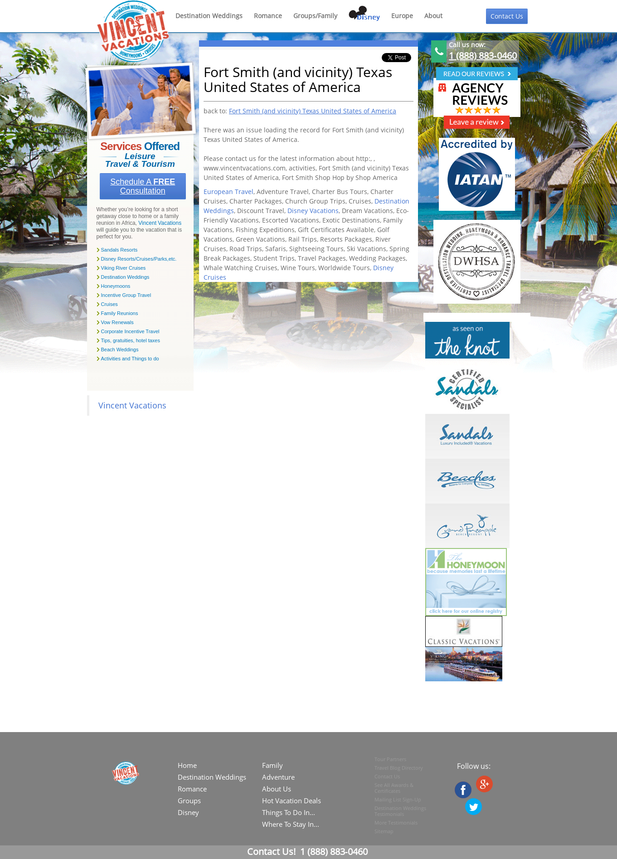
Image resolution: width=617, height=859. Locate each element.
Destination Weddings (209, 15)
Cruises (109, 304)
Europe (402, 15)
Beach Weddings (120, 349)
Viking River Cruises (123, 268)
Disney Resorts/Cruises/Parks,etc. (139, 259)
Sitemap (384, 831)
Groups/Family (315, 15)
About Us (276, 788)
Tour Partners (390, 759)
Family (272, 765)
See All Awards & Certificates (393, 787)
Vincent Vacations (159, 223)
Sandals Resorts (119, 249)
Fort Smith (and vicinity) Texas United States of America (312, 111)
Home (187, 765)
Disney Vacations (313, 210)
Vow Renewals (117, 322)
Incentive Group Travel (126, 295)
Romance (268, 15)
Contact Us (507, 16)
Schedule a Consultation (142, 186)
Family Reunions (119, 313)
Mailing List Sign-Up (397, 799)
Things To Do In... (288, 812)
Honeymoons (116, 286)
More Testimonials (396, 822)
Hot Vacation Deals (291, 800)
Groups (189, 800)
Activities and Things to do (130, 358)
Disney (188, 812)
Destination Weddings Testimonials (400, 811)
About (433, 15)
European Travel (228, 191)
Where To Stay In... (290, 824)
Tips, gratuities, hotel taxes (130, 340)
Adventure (278, 776)
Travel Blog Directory (398, 767)
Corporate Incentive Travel (130, 331)
